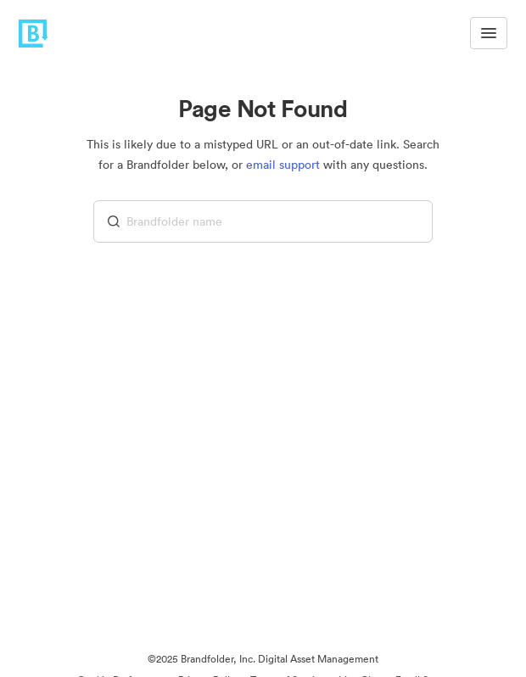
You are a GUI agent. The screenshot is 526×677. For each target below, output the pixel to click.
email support (283, 164)
